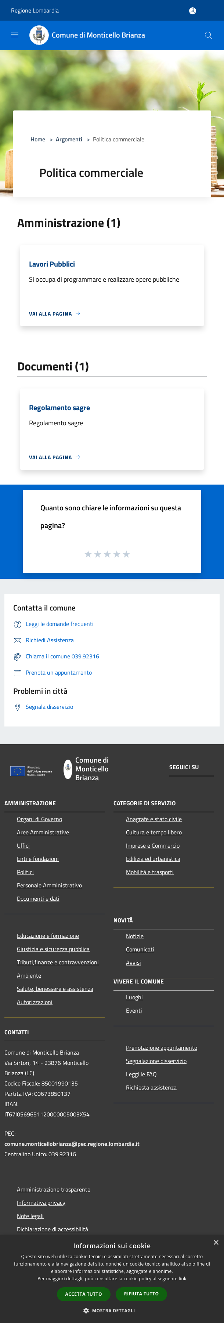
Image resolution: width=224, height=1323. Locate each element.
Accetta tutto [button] (83, 1294)
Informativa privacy (41, 1202)
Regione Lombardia (35, 10)
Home (37, 139)
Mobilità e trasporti (150, 872)
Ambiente (29, 975)
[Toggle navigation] (14, 34)
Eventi (134, 1010)
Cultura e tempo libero (154, 832)
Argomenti (69, 139)
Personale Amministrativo (49, 885)
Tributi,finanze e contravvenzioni (58, 962)
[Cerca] (208, 35)
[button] (112, 1310)
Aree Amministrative (43, 832)
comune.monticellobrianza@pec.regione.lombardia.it (72, 1143)
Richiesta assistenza (151, 1087)
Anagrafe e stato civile (154, 818)
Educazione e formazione (48, 935)
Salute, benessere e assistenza (55, 988)
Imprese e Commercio (153, 845)
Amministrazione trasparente (53, 1189)
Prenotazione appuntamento (161, 1047)
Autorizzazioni (35, 1001)
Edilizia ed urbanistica (153, 858)
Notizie (135, 936)
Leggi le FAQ (141, 1074)
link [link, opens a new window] (183, 1279)
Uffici (23, 845)
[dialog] (112, 1279)
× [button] (215, 1243)
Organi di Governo (39, 818)
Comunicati (140, 949)
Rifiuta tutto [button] (141, 1294)
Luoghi (134, 997)
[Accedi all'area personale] (193, 11)
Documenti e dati (38, 898)
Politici (25, 872)
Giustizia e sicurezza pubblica (53, 948)
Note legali (30, 1215)
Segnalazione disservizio (156, 1060)
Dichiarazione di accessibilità (52, 1229)
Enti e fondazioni (38, 858)
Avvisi (133, 962)
